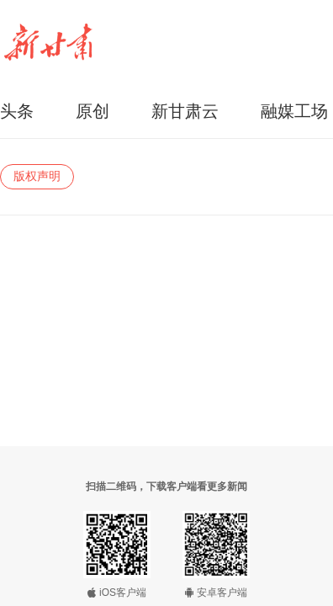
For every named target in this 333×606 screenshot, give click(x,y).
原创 (92, 111)
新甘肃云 (185, 111)
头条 (17, 111)
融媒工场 (294, 111)
